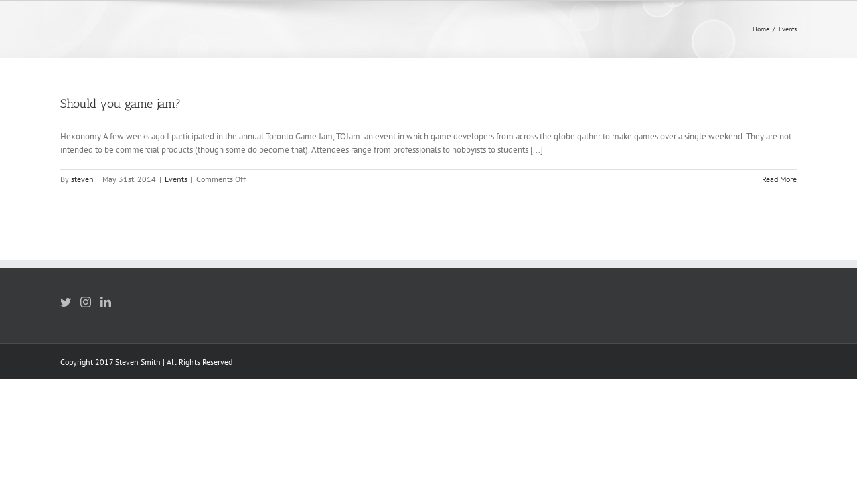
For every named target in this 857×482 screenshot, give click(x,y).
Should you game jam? (120, 103)
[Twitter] (65, 302)
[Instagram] (85, 302)
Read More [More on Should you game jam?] (779, 179)
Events (176, 179)
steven (82, 179)
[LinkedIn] (105, 302)
